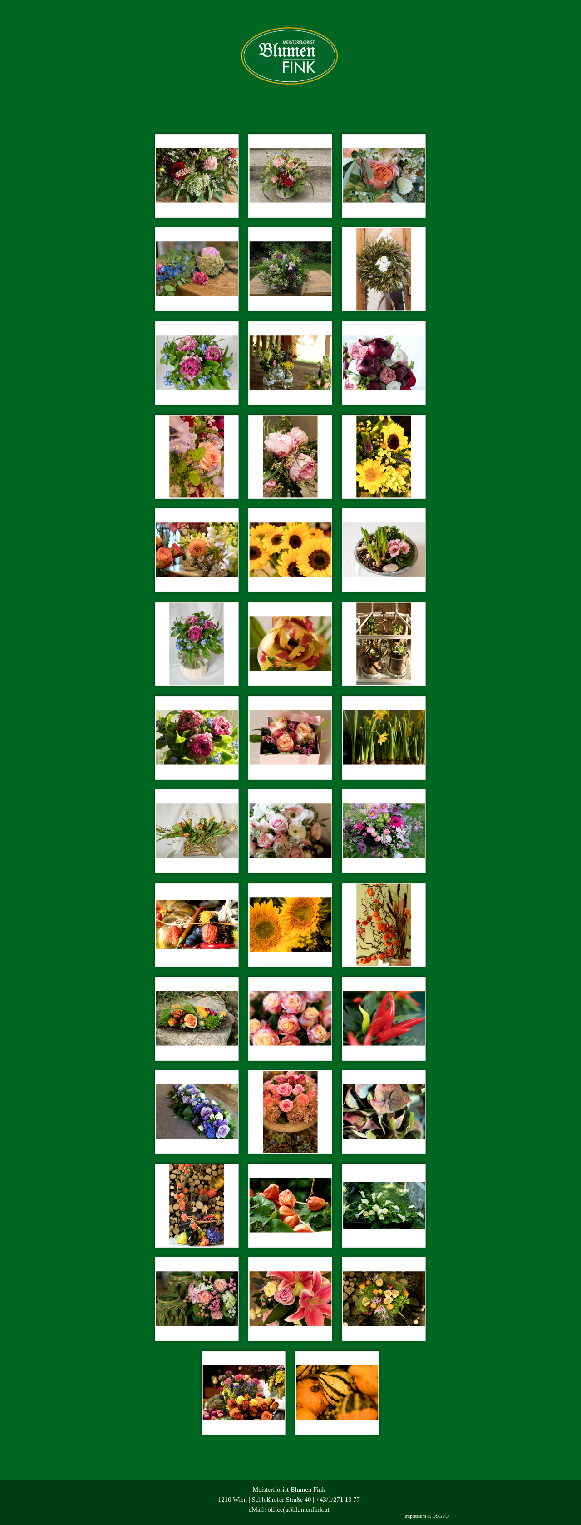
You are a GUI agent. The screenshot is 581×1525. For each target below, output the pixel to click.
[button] (197, 175)
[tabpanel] (288, 1500)
